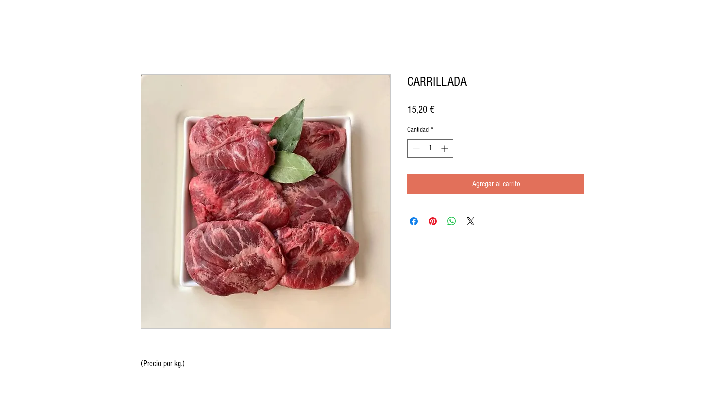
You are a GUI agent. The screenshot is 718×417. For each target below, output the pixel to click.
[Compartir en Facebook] (414, 221)
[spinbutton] (430, 148)
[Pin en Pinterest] (433, 221)
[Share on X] (471, 221)
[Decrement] (415, 148)
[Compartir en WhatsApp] (452, 221)
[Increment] (445, 148)
